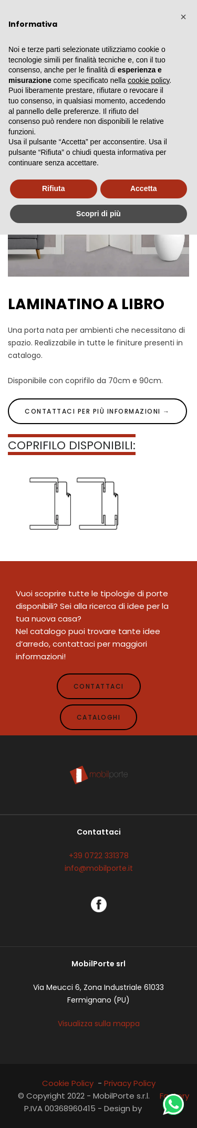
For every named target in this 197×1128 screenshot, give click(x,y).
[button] (183, 16)
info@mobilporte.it (99, 868)
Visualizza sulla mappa (99, 1023)
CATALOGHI (99, 717)
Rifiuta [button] (53, 188)
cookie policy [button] (148, 80)
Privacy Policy (129, 1083)
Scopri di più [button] (98, 213)
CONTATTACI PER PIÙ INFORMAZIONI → (97, 411)
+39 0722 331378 (99, 855)
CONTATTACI (99, 686)
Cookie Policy (68, 1083)
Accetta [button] (143, 188)
